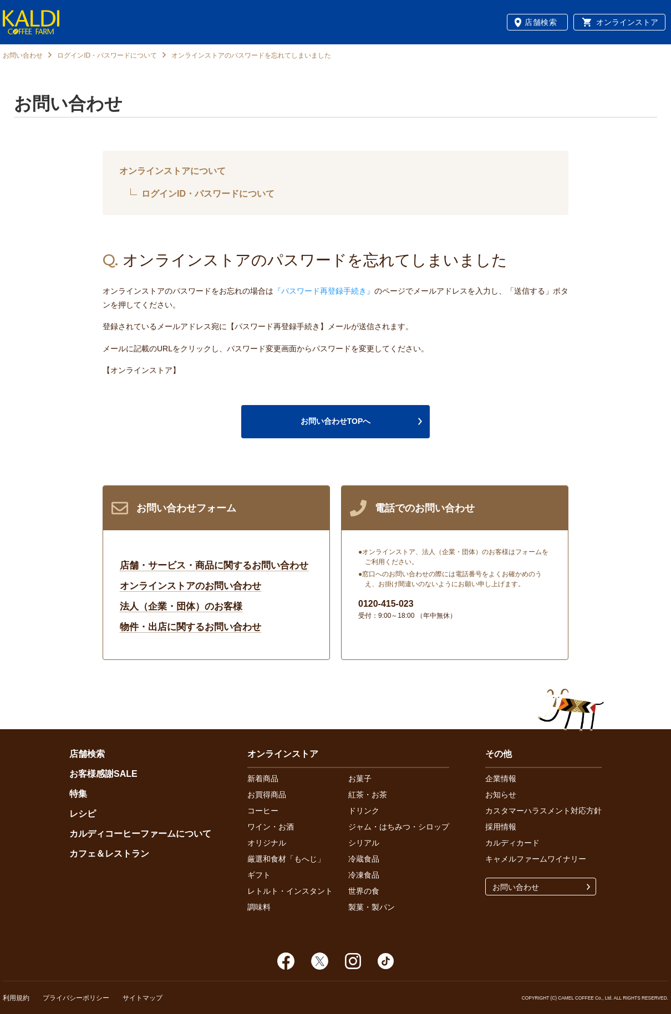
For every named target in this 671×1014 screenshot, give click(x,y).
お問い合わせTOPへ (336, 421)
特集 (78, 793)
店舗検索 (541, 22)
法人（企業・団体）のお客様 (181, 606)
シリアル (363, 842)
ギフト (259, 874)
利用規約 (16, 998)
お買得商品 (266, 794)
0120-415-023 (386, 603)
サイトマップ (142, 998)
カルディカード (512, 843)
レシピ (82, 813)
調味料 (259, 907)
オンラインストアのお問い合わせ (190, 586)
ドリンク (363, 810)
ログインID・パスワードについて (107, 55)
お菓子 (360, 778)
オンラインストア (627, 22)
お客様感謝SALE (103, 774)
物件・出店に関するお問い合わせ (190, 627)
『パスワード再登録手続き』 (323, 290)
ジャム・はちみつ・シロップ (398, 826)
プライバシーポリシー (76, 998)
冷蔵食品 (363, 858)
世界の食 (363, 891)
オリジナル (266, 842)
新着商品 (262, 778)
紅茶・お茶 (367, 794)
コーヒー (262, 810)
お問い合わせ (23, 55)
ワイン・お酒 (270, 826)
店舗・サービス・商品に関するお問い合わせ (214, 565)
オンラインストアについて (172, 171)
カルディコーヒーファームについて (140, 833)
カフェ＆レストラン (109, 853)
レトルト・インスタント (290, 891)
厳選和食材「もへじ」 (286, 858)
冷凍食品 (363, 874)
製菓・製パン (371, 907)
